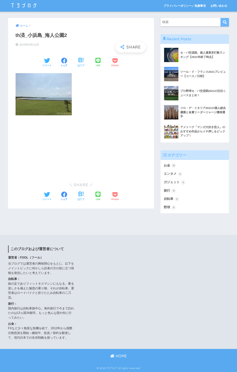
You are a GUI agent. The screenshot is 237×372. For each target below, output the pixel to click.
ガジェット (175, 182)
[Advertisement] (81, 146)
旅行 (170, 190)
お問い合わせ (218, 5)
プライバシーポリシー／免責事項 (185, 5)
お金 (170, 165)
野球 (170, 207)
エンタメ (173, 174)
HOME (118, 356)
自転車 (171, 199)
